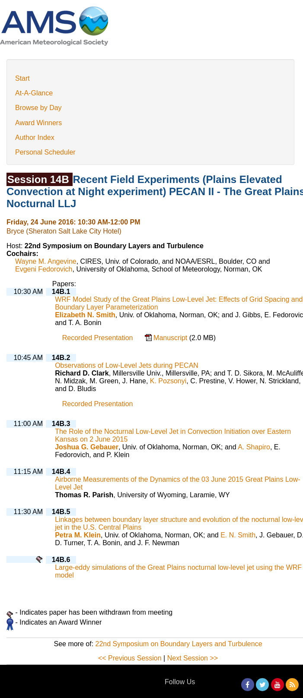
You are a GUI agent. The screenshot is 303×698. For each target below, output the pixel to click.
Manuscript (171, 337)
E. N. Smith (237, 535)
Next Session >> (192, 658)
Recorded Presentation (97, 337)
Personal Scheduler (45, 152)
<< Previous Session (130, 658)
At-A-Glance (34, 93)
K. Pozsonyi (168, 381)
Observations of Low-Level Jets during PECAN (126, 365)
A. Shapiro (254, 447)
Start (22, 78)
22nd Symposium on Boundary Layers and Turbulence (179, 643)
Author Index (34, 137)
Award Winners (38, 122)
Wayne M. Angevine (46, 261)
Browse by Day (38, 107)
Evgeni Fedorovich (44, 269)
